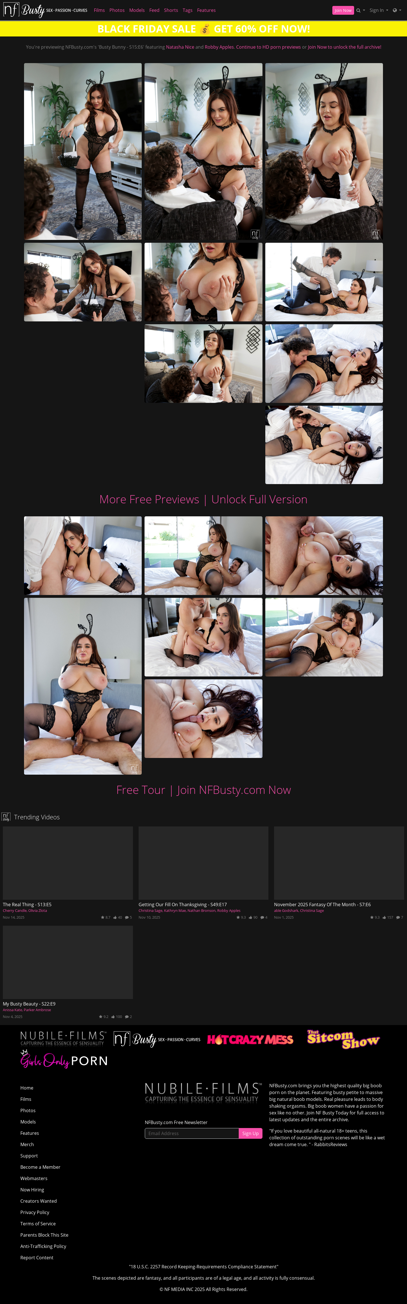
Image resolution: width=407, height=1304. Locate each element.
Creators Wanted (38, 1201)
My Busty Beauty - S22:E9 (29, 1004)
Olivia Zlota (37, 910)
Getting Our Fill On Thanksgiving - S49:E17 (183, 904)
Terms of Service (38, 1224)
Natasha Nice (180, 47)
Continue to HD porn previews (268, 47)
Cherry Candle (15, 910)
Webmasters (34, 1178)
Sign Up (250, 1133)
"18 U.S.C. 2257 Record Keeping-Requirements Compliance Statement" (203, 1267)
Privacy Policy (34, 1212)
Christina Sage (150, 910)
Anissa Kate (12, 1009)
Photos (117, 10)
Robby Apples (219, 47)
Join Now (343, 10)
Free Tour (140, 789)
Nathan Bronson (202, 910)
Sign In (377, 10)
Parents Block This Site (44, 1235)
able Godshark (286, 910)
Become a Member (40, 1167)
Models (137, 10)
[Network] (397, 10)
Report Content (36, 1257)
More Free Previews (149, 499)
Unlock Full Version (259, 499)
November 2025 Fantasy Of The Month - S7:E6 (322, 904)
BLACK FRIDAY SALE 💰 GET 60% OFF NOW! (203, 29)
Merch (27, 1144)
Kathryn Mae (175, 910)
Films (99, 10)
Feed (154, 10)
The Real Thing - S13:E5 (27, 904)
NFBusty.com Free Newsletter (176, 1122)
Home (26, 1088)
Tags (188, 10)
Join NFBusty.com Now (234, 789)
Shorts (171, 10)
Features (206, 10)
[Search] (360, 10)
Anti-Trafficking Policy (43, 1246)
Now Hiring (32, 1190)
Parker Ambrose (37, 1009)
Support (29, 1156)
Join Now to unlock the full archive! (344, 47)
